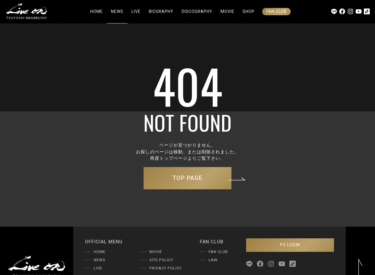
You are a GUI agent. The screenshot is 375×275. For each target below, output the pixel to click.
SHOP (249, 12)
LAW (213, 260)
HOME (96, 12)
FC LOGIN (290, 245)
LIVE (136, 12)
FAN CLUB (276, 12)
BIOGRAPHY (161, 12)
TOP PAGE (202, 178)
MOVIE (227, 12)
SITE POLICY (161, 260)
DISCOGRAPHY (197, 12)
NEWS (117, 12)
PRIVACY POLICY (165, 268)
